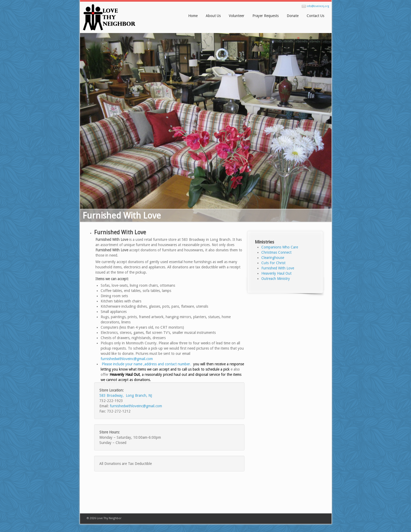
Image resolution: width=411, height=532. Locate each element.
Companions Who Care (279, 247)
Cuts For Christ (273, 263)
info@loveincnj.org (318, 6)
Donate (293, 16)
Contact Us (315, 16)
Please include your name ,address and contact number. (146, 364)
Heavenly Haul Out (276, 273)
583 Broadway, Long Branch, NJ (125, 395)
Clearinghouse (272, 258)
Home (193, 16)
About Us (213, 16)
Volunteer (236, 16)
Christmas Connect (276, 252)
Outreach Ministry (275, 278)
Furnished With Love (120, 232)
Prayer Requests (265, 16)
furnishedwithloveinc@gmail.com (127, 359)
